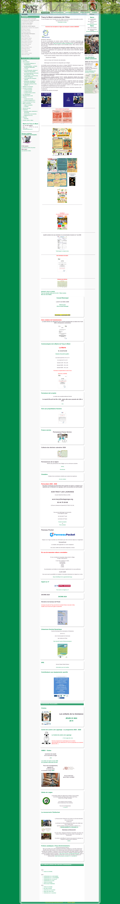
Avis (62, 403)
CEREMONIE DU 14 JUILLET (50, 879)
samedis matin (48, 293)
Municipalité (25, 14)
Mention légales (71, 902)
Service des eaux (27, 108)
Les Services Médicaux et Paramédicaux (30, 64)
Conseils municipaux (27, 88)
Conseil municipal (28, 89)
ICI (51, 758)
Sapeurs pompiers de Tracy (29, 102)
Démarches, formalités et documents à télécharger (29, 82)
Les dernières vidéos (26, 150)
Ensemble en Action (62, 22)
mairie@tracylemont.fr (28, 129)
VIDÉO (68, 840)
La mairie (25, 60)
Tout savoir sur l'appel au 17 (62, 589)
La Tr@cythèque (26, 94)
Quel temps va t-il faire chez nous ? (89, 64)
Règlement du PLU (28, 115)
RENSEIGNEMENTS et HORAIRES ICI (69, 827)
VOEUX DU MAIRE (48, 871)
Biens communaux (27, 103)
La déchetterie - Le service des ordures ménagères (31, 76)
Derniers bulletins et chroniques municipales (29, 134)
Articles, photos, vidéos (28, 120)
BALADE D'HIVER (48, 888)
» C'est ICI (65, 807)
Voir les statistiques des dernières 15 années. (90, 71)
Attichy (62, 466)
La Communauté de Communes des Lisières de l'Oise (31, 74)
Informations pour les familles (62, 667)
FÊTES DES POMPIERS (49, 883)
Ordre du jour (62, 304)
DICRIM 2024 (62, 596)
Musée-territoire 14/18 (28, 95)
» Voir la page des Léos (67, 738)
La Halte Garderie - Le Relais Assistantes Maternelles (30, 67)
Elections (25, 117)
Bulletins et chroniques (28, 86)
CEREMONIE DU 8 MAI (49, 880)
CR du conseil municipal (62, 306)
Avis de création (62, 479)
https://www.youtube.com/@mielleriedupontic (69, 853)
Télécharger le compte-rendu (62, 251)
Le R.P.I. (25, 97)
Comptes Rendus (28, 91)
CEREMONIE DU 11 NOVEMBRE (51, 877)
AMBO (52, 770)
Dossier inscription (62, 521)
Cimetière (26, 106)
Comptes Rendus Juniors (29, 92)
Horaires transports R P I (29, 100)
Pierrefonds (62, 469)
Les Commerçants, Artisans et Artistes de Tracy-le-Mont (31, 71)
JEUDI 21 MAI (71, 718)
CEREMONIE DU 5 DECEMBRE (51, 876)
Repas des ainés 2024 (49, 891)
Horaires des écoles (28, 99)
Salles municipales (28, 105)
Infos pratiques (26, 61)
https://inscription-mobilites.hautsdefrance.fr (63, 43)
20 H (71, 721)
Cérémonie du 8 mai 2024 (49, 890)
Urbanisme (25, 109)
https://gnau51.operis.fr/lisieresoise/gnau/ (62, 641)
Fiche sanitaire (62, 524)
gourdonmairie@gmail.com (92, 31)
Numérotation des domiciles (30, 114)
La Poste (26, 68)
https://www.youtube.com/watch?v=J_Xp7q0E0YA (66, 856)
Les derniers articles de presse (28, 147)
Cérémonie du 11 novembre (50, 893)
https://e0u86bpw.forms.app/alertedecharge (62, 577)
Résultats (26, 118)
